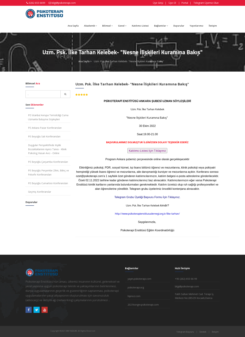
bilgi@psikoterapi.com (64, 2)
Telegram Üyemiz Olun (206, 2)
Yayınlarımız (196, 25)
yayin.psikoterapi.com (139, 278)
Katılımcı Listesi (140, 25)
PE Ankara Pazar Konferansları (45, 127)
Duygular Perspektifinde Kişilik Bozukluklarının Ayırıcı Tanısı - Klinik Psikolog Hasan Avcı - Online (47, 149)
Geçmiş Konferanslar (39, 191)
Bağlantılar (161, 25)
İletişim (213, 25)
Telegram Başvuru (185, 331)
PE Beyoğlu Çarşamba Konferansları (48, 161)
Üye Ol (172, 2)
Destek (203, 331)
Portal (184, 2)
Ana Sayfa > (85, 61)
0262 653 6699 (37, 2)
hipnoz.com (134, 296)
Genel (122, 25)
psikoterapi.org (136, 287)
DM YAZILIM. (71, 331)
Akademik (90, 25)
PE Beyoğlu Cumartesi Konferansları (48, 183)
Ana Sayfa (73, 25)
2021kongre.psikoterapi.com (143, 304)
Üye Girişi (158, 2)
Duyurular (178, 25)
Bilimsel (107, 25)
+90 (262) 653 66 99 (186, 278)
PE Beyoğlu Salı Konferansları (44, 136)
